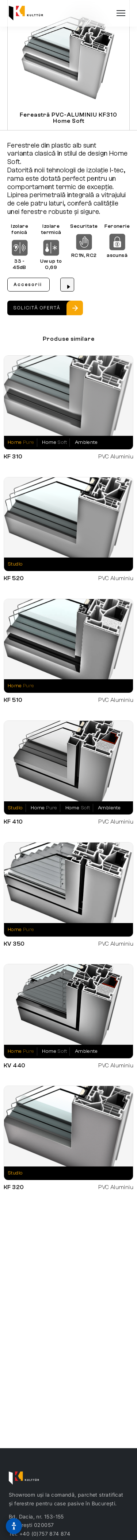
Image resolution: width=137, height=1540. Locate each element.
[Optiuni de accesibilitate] (14, 1526)
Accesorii (28, 284)
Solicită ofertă (37, 307)
